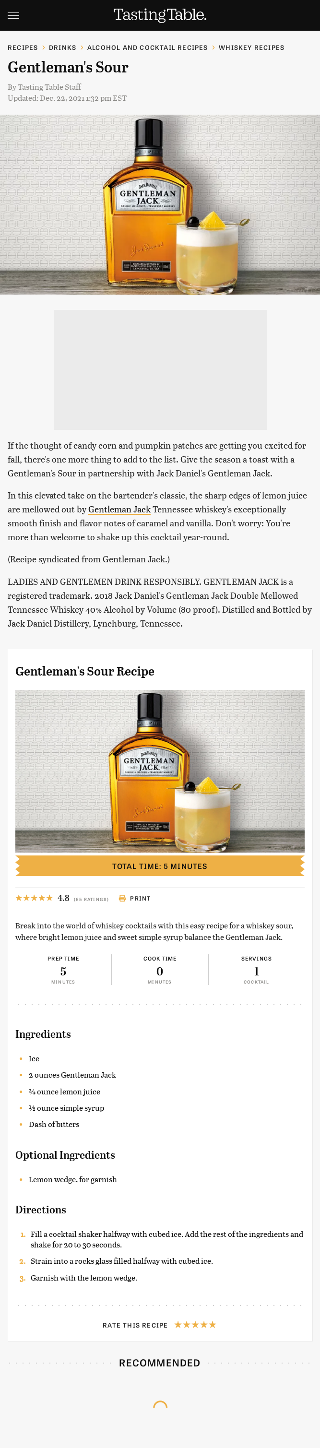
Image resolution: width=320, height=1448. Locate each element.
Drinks (62, 47)
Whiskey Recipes (251, 47)
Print (135, 898)
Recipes (23, 47)
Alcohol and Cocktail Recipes (147, 47)
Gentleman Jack (119, 509)
